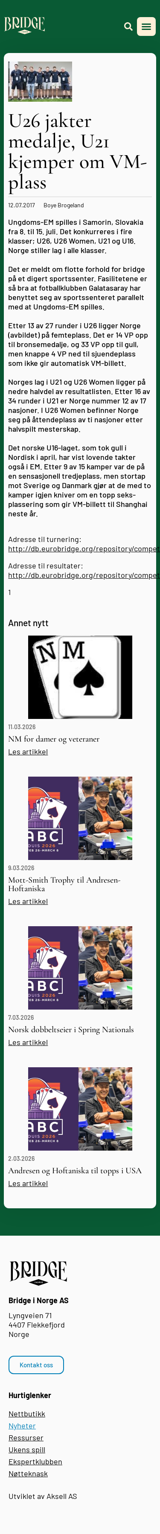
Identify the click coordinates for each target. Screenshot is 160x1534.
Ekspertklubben (35, 1461)
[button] (146, 26)
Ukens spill (27, 1449)
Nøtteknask (28, 1473)
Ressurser (26, 1437)
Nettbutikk (27, 1413)
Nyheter (22, 1425)
